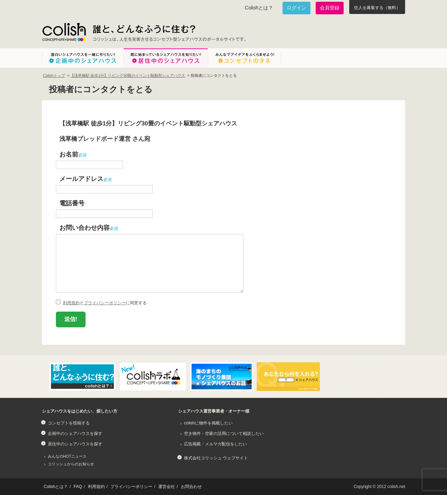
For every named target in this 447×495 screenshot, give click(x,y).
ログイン (296, 7)
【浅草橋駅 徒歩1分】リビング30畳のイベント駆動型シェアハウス (127, 75)
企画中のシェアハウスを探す (75, 433)
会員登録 (329, 7)
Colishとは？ (259, 7)
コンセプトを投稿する (69, 423)
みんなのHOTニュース (67, 456)
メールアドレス (81, 178)
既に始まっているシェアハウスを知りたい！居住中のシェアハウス (165, 58)
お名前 (68, 154)
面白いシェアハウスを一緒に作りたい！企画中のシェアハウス (82, 58)
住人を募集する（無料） (377, 7)
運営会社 (166, 486)
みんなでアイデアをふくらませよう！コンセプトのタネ (250, 58)
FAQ (78, 486)
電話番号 (72, 203)
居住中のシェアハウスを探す (75, 444)
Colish (64, 32)
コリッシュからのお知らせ (71, 464)
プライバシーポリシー (105, 302)
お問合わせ (191, 486)
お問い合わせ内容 (84, 227)
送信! (70, 319)
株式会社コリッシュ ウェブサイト (216, 458)
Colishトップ (54, 75)
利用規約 (71, 302)
